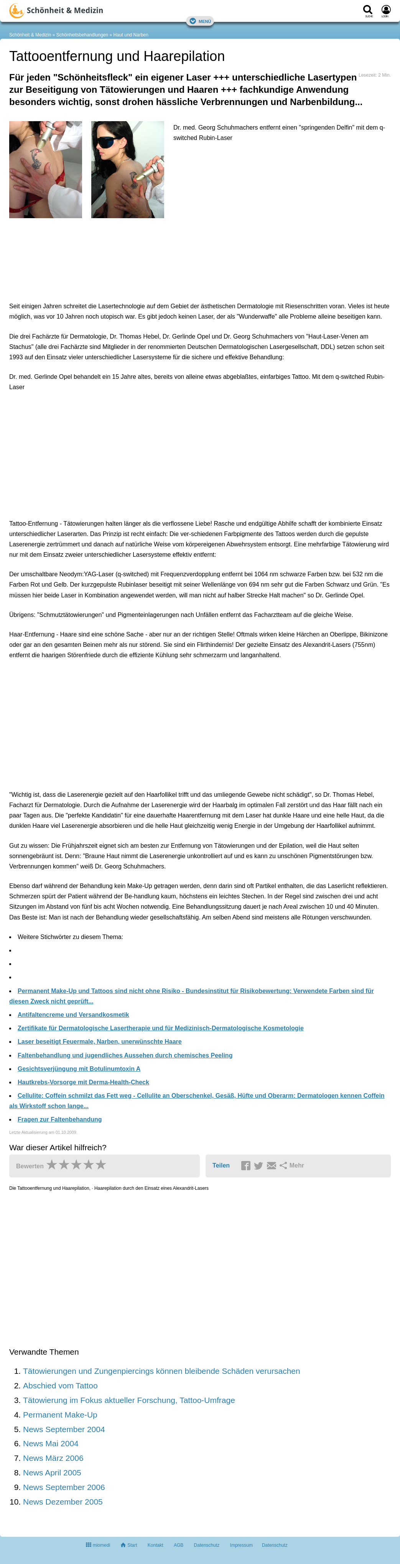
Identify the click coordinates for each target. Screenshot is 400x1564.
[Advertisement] (128, 258)
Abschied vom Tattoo (60, 1385)
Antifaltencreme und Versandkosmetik (73, 1014)
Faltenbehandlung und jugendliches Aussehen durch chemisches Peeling (125, 1055)
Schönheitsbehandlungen (82, 35)
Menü (200, 21)
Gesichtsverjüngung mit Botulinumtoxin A (79, 1069)
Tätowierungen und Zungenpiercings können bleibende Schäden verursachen (161, 1371)
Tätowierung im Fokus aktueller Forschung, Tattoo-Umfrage (129, 1400)
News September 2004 (64, 1429)
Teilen (221, 1165)
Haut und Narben (131, 35)
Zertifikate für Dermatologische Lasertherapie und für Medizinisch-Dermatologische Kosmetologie (161, 1028)
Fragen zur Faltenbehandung (60, 1119)
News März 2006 (53, 1458)
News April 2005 (52, 1472)
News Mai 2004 (51, 1443)
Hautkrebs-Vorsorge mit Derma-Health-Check (83, 1082)
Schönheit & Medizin (30, 35)
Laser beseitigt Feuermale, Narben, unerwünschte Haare (100, 1041)
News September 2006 (64, 1487)
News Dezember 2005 (63, 1501)
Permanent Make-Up (60, 1414)
